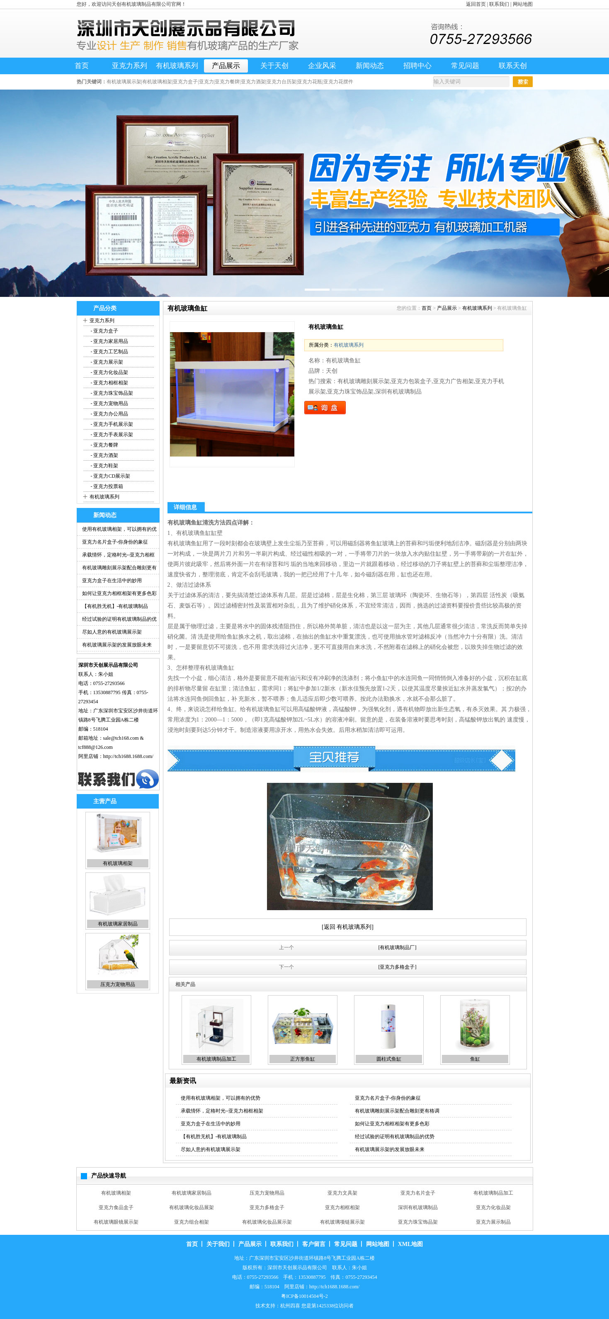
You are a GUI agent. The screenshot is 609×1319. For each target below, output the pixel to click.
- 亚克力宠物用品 (109, 403)
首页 (82, 66)
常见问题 (465, 66)
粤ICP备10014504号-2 (304, 1296)
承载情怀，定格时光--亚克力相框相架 (222, 1111)
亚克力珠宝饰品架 (418, 1222)
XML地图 (410, 1244)
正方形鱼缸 (302, 1059)
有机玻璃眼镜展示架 (116, 1222)
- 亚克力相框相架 (109, 383)
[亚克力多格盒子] (398, 967)
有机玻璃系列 (177, 66)
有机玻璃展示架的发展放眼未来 (117, 645)
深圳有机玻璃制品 (418, 1207)
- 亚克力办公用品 (109, 414)
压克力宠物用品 (117, 984)
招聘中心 (417, 66)
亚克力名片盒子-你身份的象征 (115, 542)
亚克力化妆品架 (493, 1207)
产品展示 (226, 66)
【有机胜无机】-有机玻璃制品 (115, 606)
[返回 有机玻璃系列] (348, 927)
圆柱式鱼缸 (388, 1059)
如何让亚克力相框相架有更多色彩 (119, 593)
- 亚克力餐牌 (104, 445)
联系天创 (513, 66)
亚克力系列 (129, 66)
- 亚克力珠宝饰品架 (111, 393)
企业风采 (322, 66)
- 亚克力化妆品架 (109, 372)
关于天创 (274, 66)
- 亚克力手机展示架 (111, 424)
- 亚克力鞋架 (104, 466)
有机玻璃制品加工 (216, 1059)
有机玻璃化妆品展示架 (267, 1222)
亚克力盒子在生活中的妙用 (112, 580)
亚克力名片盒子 (417, 1193)
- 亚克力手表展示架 (111, 434)
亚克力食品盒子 (116, 1207)
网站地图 (523, 4)
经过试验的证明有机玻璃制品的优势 (394, 1136)
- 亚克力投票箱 (107, 486)
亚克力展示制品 (493, 1222)
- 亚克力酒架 (104, 455)
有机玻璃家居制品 (118, 924)
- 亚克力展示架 (107, 362)
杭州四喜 (290, 1306)
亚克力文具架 (342, 1193)
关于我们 (218, 1244)
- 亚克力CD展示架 (110, 476)
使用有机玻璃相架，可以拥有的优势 (220, 1098)
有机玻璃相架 (118, 863)
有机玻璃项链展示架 (342, 1222)
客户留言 (313, 1244)
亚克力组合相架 (191, 1222)
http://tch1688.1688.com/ (128, 756)
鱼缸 (475, 1059)
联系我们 (499, 4)
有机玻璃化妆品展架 (191, 1207)
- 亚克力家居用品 (109, 341)
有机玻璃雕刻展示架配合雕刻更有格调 (397, 1111)
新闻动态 (370, 66)
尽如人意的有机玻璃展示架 (112, 632)
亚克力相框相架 (342, 1207)
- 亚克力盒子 (104, 331)
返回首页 (476, 4)
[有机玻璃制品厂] (398, 947)
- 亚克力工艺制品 (109, 352)
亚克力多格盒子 (267, 1207)
